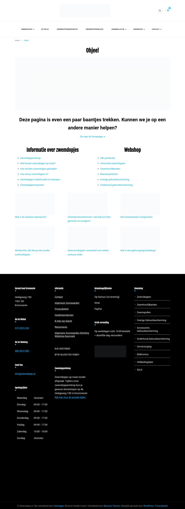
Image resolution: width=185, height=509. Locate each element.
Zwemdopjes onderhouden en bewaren (40, 179)
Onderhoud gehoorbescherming (117, 185)
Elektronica (143, 357)
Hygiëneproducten (64, 315)
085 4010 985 (22, 351)
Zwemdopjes (26, 29)
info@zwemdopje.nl (25, 374)
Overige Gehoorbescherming (152, 320)
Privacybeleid (62, 309)
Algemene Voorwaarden (67, 303)
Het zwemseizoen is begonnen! (136, 217)
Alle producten (108, 158)
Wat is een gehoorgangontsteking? (138, 250)
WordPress (148, 506)
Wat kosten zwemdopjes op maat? (38, 163)
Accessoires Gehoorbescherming (148, 329)
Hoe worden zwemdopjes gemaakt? (39, 169)
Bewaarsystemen (109, 174)
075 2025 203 (22, 328)
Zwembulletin (118, 29)
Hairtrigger (59, 506)
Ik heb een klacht (64, 321)
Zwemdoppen (144, 297)
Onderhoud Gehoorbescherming (148, 340)
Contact (156, 29)
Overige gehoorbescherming (115, 179)
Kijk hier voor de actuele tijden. (71, 397)
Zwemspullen (144, 312)
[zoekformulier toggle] (160, 10)
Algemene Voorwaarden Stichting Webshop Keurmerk (72, 334)
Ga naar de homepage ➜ (92, 136)
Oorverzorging (144, 350)
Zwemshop (138, 29)
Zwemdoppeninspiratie (67, 29)
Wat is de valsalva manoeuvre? (31, 217)
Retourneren (61, 327)
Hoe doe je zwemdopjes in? (34, 174)
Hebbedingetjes (145, 365)
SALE (140, 373)
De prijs (45, 29)
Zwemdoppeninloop (94, 29)
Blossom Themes (112, 506)
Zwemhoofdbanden (110, 169)
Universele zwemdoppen (113, 163)
